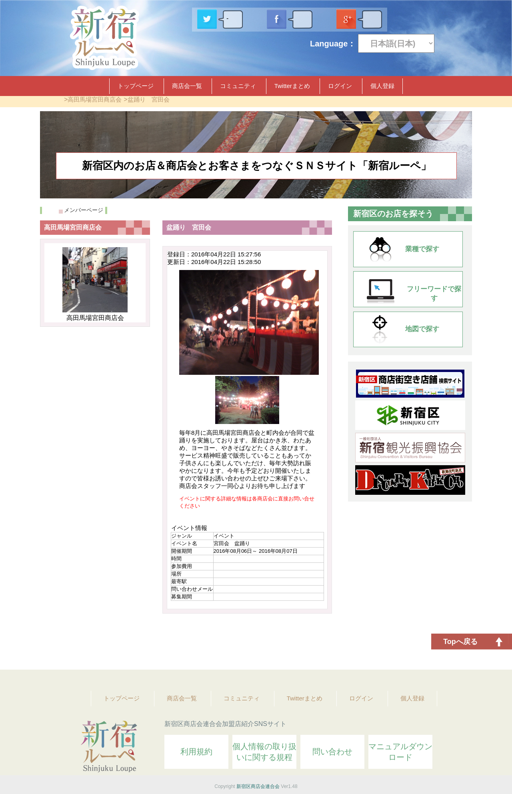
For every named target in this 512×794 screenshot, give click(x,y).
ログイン (340, 85)
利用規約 (196, 751)
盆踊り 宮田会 (149, 99)
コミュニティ (238, 85)
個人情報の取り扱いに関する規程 (264, 752)
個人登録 (382, 85)
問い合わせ (332, 751)
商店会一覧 (187, 85)
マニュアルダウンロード (400, 752)
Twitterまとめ (292, 85)
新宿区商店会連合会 (258, 786)
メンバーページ (83, 210)
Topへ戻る (460, 642)
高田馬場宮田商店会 (95, 99)
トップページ (136, 85)
